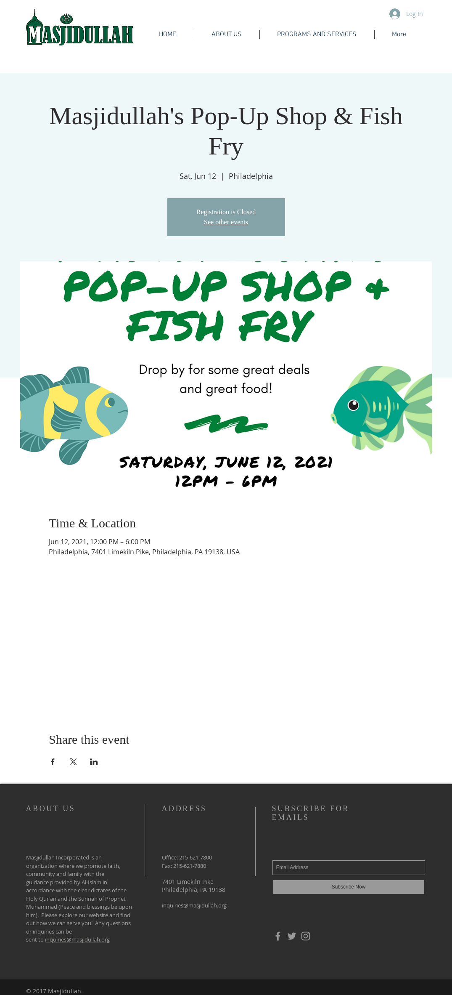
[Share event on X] (73, 761)
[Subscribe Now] (348, 887)
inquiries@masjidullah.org (77, 939)
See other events (226, 222)
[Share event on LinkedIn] (94, 761)
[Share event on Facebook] (53, 761)
